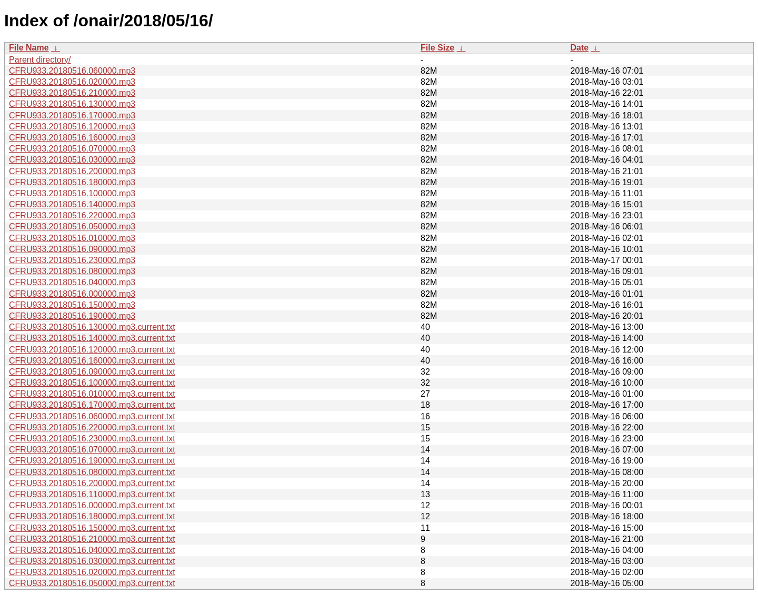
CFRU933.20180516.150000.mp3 (72, 304)
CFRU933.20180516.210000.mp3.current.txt (92, 539)
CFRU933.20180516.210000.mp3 (72, 92)
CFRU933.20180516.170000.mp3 (72, 115)
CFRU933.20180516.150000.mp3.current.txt (92, 527)
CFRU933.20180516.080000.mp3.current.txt (92, 472)
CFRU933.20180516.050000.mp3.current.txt (92, 583)
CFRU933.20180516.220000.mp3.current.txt (92, 427)
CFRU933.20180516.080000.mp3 (72, 271)
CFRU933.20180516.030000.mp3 (72, 159)
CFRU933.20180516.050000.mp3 (72, 226)
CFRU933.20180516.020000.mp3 (72, 81)
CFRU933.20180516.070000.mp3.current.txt (92, 449)
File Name (29, 47)
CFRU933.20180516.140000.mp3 (72, 204)
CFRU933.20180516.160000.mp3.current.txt (92, 360)
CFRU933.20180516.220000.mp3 (72, 215)
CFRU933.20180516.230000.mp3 (72, 260)
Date (579, 47)
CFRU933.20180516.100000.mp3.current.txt (92, 382)
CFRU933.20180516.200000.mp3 (72, 171)
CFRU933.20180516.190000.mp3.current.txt (92, 460)
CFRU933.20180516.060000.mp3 (72, 70)
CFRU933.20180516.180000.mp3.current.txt (92, 516)
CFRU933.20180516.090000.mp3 (72, 249)
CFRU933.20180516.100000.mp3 (72, 193)
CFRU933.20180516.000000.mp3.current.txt (92, 505)
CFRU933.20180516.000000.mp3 (72, 293)
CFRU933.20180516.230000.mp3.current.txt (92, 438)
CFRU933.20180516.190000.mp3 (72, 315)
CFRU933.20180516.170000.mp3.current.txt (92, 404)
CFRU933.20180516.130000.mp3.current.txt (92, 327)
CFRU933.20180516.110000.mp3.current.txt (92, 494)
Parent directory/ (40, 59)
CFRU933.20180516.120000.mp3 (72, 126)
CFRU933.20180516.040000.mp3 (72, 282)
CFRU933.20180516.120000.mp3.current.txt (92, 349)
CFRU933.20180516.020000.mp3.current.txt (92, 572)
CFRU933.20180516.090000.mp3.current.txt (92, 371)
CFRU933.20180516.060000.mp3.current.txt (92, 416)
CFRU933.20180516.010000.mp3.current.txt (92, 393)
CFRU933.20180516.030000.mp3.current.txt (92, 561)
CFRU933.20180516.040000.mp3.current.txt (92, 550)
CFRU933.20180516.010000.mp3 (72, 238)
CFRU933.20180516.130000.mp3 (72, 103)
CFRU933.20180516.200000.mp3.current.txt (92, 483)
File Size (437, 47)
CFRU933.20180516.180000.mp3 (72, 182)
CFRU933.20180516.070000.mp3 (72, 148)
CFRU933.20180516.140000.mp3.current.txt (92, 338)
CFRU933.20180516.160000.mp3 (72, 137)
